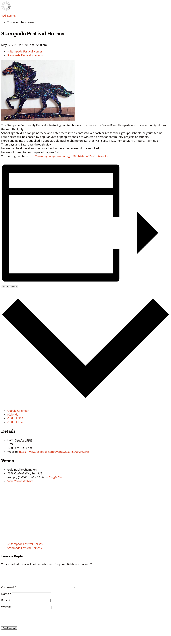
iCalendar (13, 414)
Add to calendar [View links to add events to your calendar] (9, 286)
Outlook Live (15, 422)
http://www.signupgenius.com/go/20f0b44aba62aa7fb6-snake (68, 156)
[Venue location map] (85, 512)
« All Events (8, 15)
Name (6, 597)
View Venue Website (20, 481)
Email (5, 604)
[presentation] (22, 620)
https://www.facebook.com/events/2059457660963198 (54, 451)
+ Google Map (54, 477)
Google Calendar (18, 410)
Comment (8, 591)
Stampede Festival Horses (24, 51)
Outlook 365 (15, 418)
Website (6, 610)
